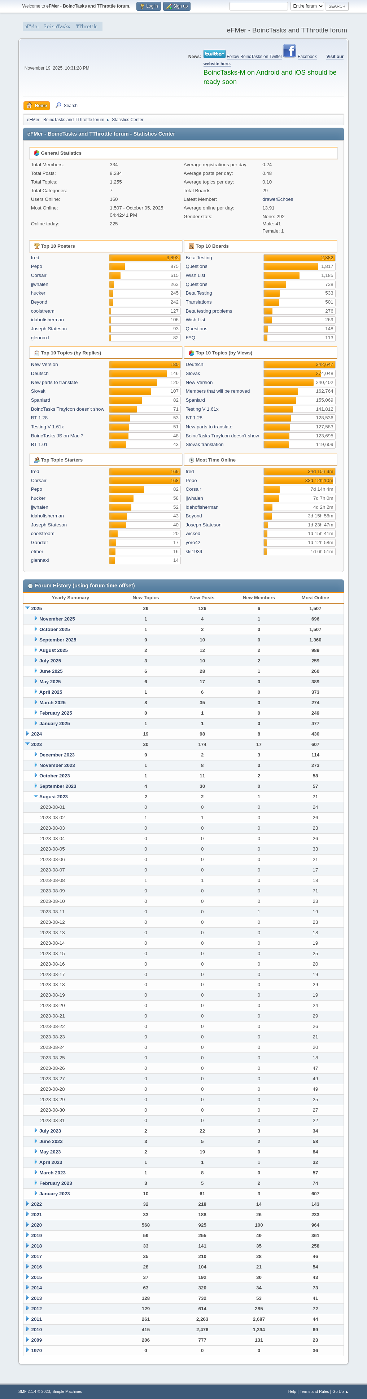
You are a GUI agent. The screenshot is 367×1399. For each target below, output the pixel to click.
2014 (36, 1287)
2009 (36, 1340)
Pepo (36, 266)
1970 (36, 1350)
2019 (36, 1235)
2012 (36, 1308)
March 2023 (52, 1172)
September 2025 (57, 640)
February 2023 (55, 1183)
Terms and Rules (314, 1391)
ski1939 (194, 551)
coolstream (42, 311)
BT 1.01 (39, 444)
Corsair (39, 275)
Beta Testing (199, 257)
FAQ (191, 337)
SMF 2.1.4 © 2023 (34, 1391)
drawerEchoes (277, 199)
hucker (38, 293)
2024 (36, 734)
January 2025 (54, 723)
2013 (36, 1298)
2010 (36, 1329)
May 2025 (50, 681)
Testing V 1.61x (47, 426)
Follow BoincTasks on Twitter (254, 56)
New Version (44, 364)
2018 (36, 1246)
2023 (36, 744)
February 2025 (55, 713)
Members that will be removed (218, 391)
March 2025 (52, 702)
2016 (36, 1267)
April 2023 (50, 1162)
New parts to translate (54, 382)
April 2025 (50, 692)
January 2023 (54, 1193)
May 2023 (50, 1152)
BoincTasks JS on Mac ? (57, 435)
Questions (196, 266)
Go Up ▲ (340, 1391)
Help (292, 1391)
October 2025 (54, 629)
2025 (36, 608)
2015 (36, 1277)
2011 (36, 1319)
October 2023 (54, 775)
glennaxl (40, 337)
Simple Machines (67, 1391)
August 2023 (53, 796)
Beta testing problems (209, 311)
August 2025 (53, 650)
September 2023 (57, 786)
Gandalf (39, 542)
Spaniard (40, 400)
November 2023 (57, 765)
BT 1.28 (39, 417)
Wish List (195, 275)
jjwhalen (39, 284)
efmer (37, 551)
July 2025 (50, 660)
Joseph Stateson (49, 328)
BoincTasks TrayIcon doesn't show (67, 409)
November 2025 (57, 619)
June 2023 (50, 1141)
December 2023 (57, 755)
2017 (36, 1256)
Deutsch (40, 373)
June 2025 (50, 671)
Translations (199, 302)
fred (35, 257)
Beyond (39, 302)
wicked (193, 533)
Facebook (307, 56)
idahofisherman (47, 319)
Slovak (38, 391)
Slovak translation (205, 444)
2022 (36, 1204)
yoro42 (193, 542)
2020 (36, 1225)
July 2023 (50, 1131)
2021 (36, 1214)
